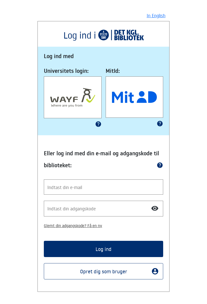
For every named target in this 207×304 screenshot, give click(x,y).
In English (156, 15)
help (98, 124)
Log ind (103, 249)
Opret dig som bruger (119, 271)
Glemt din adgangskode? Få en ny (73, 225)
